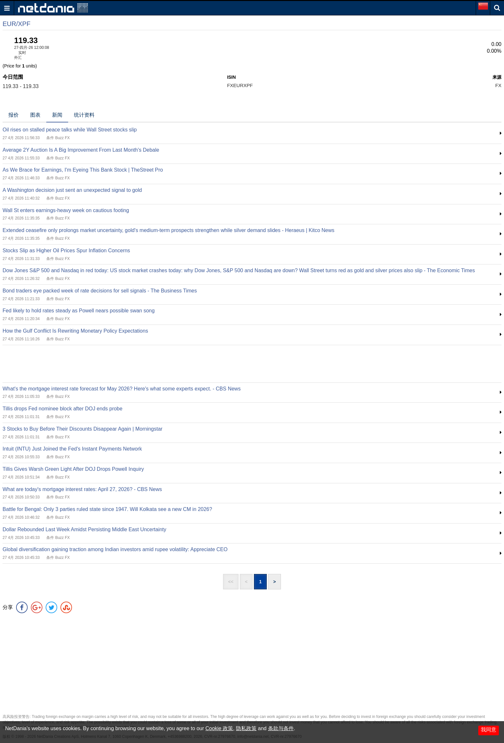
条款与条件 (281, 728)
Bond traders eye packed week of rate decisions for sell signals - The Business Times (100, 290)
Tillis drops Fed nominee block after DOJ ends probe (62, 408)
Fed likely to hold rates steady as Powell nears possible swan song (79, 310)
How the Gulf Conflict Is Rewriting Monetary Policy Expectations (75, 331)
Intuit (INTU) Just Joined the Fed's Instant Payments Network (72, 449)
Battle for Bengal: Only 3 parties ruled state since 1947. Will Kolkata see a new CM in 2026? (107, 509)
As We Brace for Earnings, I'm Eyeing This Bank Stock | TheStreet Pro (83, 170)
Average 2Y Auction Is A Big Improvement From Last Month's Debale (81, 150)
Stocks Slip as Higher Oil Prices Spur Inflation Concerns (66, 250)
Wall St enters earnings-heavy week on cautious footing (66, 210)
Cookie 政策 (219, 728)
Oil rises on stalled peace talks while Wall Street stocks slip (70, 129)
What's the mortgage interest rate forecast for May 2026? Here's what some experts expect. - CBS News (122, 388)
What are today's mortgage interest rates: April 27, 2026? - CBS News (82, 489)
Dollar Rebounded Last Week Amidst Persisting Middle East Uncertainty (84, 529)
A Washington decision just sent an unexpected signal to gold (72, 190)
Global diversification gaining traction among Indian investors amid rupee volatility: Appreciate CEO (115, 549)
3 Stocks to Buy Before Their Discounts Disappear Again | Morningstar (82, 429)
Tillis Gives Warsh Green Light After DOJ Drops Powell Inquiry (73, 469)
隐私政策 (246, 728)
